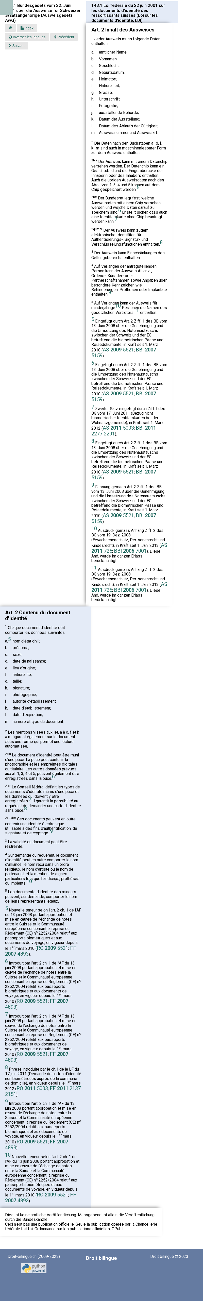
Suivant (16, 46)
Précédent (64, 37)
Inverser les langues (27, 37)
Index (27, 28)
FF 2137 (65, 1088)
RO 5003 (32, 1088)
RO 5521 (52, 948)
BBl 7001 (130, 551)
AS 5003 (118, 428)
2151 (10, 1094)
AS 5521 (118, 350)
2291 (109, 434)
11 (136, 311)
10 (118, 306)
